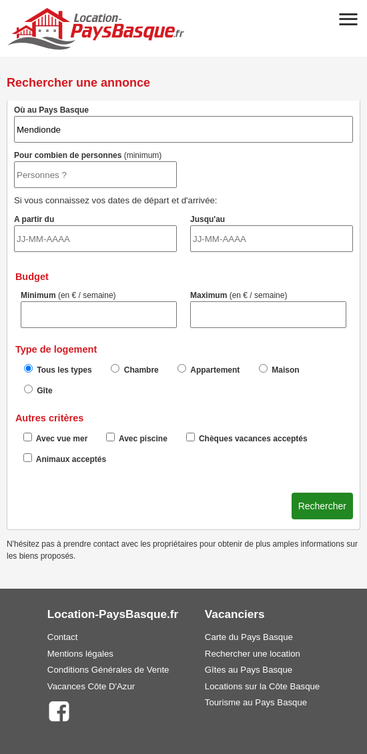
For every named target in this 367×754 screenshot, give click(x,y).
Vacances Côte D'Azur (91, 686)
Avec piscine (136, 438)
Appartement (208, 369)
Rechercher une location (252, 654)
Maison (279, 369)
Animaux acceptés (64, 458)
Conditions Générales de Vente (108, 670)
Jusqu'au (271, 233)
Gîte (38, 390)
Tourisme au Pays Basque (256, 702)
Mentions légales (80, 654)
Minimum (99, 309)
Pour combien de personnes (95, 169)
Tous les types (58, 369)
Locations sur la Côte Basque (262, 686)
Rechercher (322, 506)
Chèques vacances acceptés (247, 438)
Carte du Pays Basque (249, 637)
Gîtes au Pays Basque (248, 670)
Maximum (268, 309)
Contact (62, 637)
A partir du (95, 233)
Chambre (134, 369)
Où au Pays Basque (183, 124)
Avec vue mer (55, 438)
